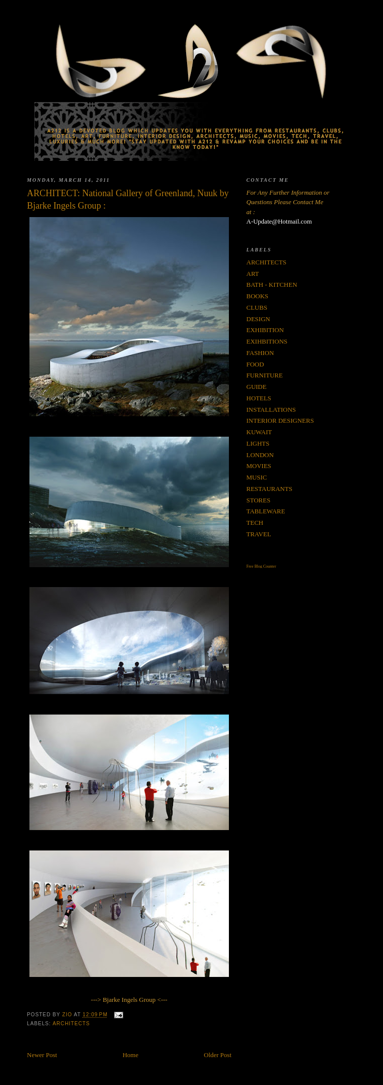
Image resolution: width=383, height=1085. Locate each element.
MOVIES (258, 466)
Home (131, 1055)
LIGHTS (257, 443)
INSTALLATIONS (271, 409)
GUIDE (256, 386)
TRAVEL (258, 534)
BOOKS (257, 296)
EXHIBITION (265, 330)
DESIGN (258, 319)
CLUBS (256, 307)
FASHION (260, 353)
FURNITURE (264, 375)
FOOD (255, 364)
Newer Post (42, 1055)
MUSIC (256, 477)
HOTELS (258, 398)
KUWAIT (259, 432)
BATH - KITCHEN (271, 284)
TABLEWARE (265, 511)
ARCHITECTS (71, 1023)
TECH (254, 522)
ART (252, 273)
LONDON (260, 455)
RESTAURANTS (269, 488)
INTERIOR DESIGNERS (280, 420)
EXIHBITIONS (266, 341)
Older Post (217, 1055)
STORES (258, 500)
